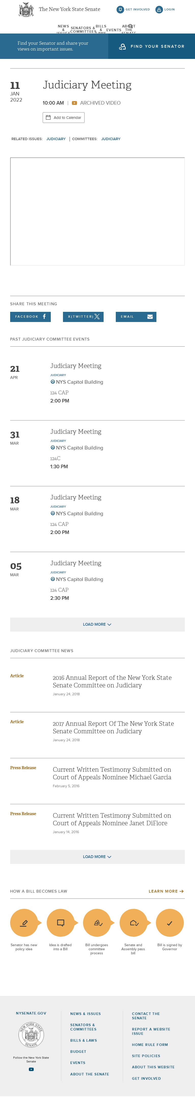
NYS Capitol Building (79, 398)
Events (119, 34)
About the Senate (89, 1091)
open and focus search (170, 34)
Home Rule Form (150, 1061)
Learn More (163, 908)
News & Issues (30, 34)
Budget (78, 1068)
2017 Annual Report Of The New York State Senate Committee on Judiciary (113, 744)
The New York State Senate (69, 12)
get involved (138, 12)
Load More (94, 641)
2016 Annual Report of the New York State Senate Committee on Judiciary (112, 698)
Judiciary (56, 156)
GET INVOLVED (146, 1095)
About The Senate (148, 34)
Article (17, 692)
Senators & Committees (60, 34)
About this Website (153, 1084)
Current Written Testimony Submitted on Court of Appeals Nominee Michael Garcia (112, 790)
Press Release (23, 784)
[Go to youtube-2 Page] (31, 1086)
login (170, 12)
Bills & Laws (89, 34)
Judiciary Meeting (75, 382)
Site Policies (146, 1073)
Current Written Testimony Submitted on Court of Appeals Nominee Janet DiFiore (112, 836)
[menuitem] (30, 34)
